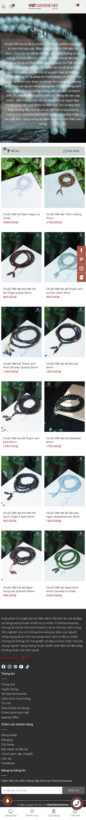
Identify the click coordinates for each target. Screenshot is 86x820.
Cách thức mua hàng (15, 698)
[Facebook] (3, 666)
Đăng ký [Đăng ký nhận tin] (73, 790)
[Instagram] (9, 666)
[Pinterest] (15, 666)
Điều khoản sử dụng (15, 708)
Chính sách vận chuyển (17, 754)
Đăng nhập (9, 735)
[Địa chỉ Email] (43, 790)
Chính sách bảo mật (15, 712)
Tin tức (6, 703)
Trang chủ (8, 684)
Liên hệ (6, 758)
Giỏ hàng (7, 744)
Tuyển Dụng (9, 689)
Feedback (8, 763)
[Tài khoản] (82, 6)
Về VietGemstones (13, 693)
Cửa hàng (54, 812)
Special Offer (10, 717)
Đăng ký (7, 740)
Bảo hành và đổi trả (14, 749)
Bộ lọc (11, 150)
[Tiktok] (27, 666)
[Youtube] (21, 666)
